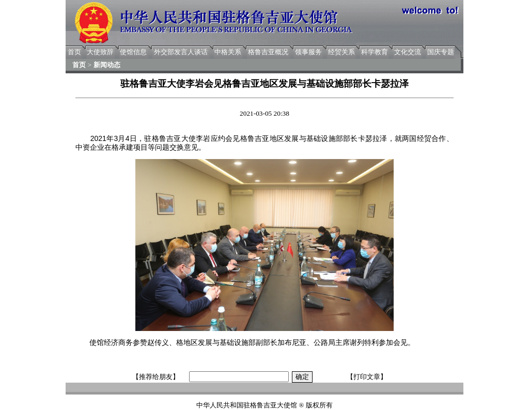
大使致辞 (100, 52)
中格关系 (227, 52)
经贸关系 (341, 52)
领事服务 (308, 52)
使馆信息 (133, 52)
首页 (74, 52)
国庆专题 (440, 52)
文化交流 (407, 52)
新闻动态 (107, 65)
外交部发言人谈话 (181, 52)
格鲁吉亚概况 (268, 52)
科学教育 (374, 52)
